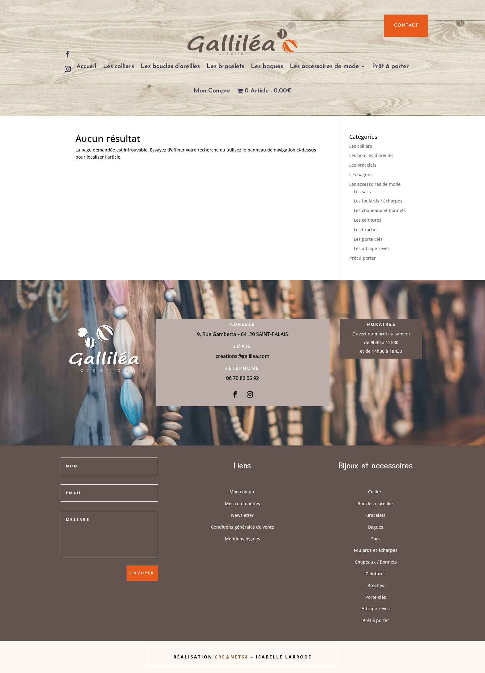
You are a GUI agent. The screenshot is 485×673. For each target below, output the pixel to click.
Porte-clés (375, 597)
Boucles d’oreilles (376, 503)
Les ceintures (367, 220)
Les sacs (362, 191)
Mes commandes (242, 503)
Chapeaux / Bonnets (376, 562)
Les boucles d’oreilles (170, 66)
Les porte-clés (368, 239)
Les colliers (118, 66)
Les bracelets (225, 66)
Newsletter (242, 515)
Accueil (86, 66)
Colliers (376, 492)
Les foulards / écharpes (378, 201)
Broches (375, 585)
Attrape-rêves (376, 608)
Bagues (375, 527)
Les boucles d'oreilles (371, 155)
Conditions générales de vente (242, 527)
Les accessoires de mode (324, 66)
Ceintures (376, 574)
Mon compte (242, 492)
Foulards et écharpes (375, 550)
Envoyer (142, 573)
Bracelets (375, 515)
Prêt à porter (390, 66)
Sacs (375, 539)
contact (406, 25)
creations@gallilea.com (242, 356)
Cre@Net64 (233, 657)
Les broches (366, 229)
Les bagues (267, 66)
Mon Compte (212, 91)
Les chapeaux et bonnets (380, 210)
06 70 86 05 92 (242, 378)
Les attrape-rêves (372, 248)
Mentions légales (242, 539)
